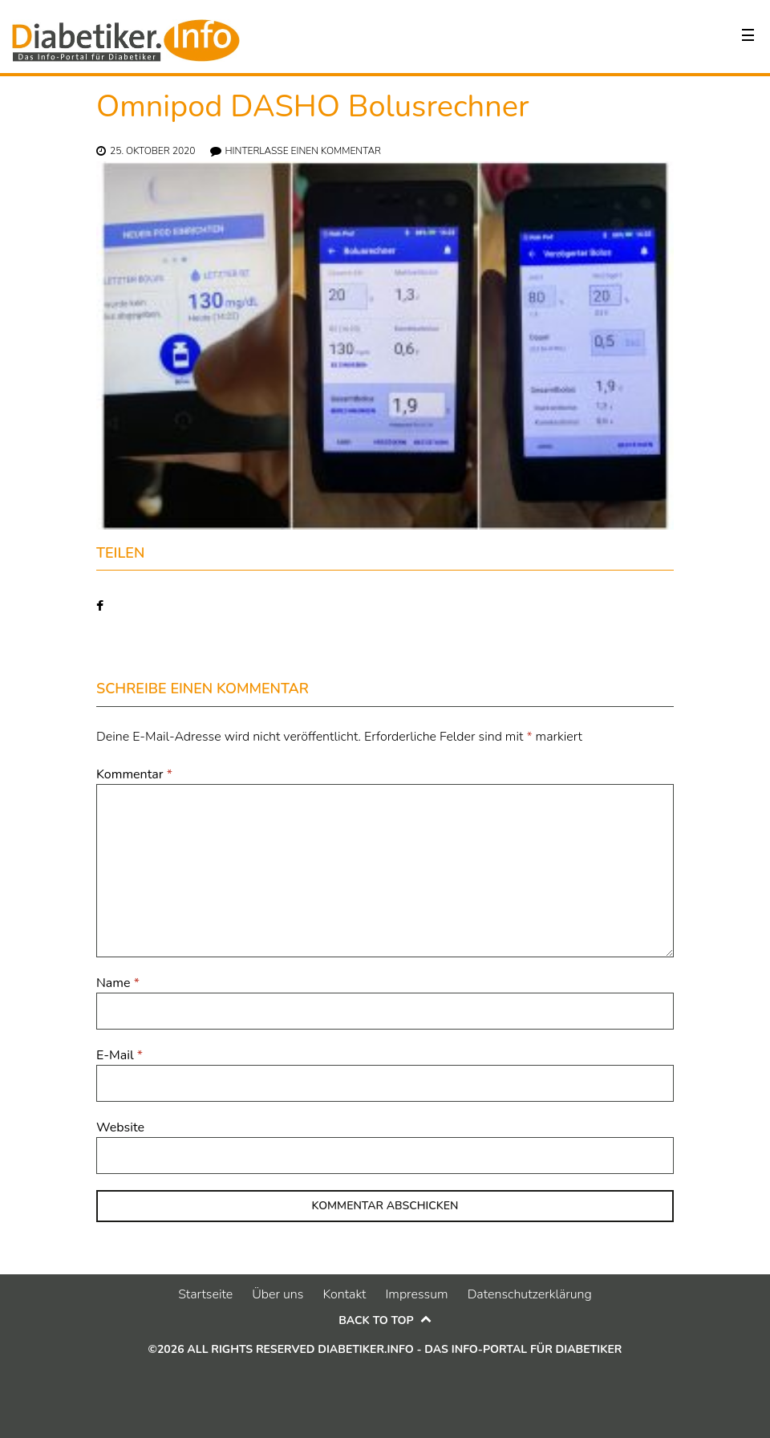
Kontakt (344, 1294)
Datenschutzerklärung (530, 1294)
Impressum (416, 1294)
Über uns (277, 1294)
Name (118, 983)
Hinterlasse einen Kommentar (303, 150)
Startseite (205, 1294)
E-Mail (119, 1055)
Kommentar (134, 774)
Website (120, 1127)
